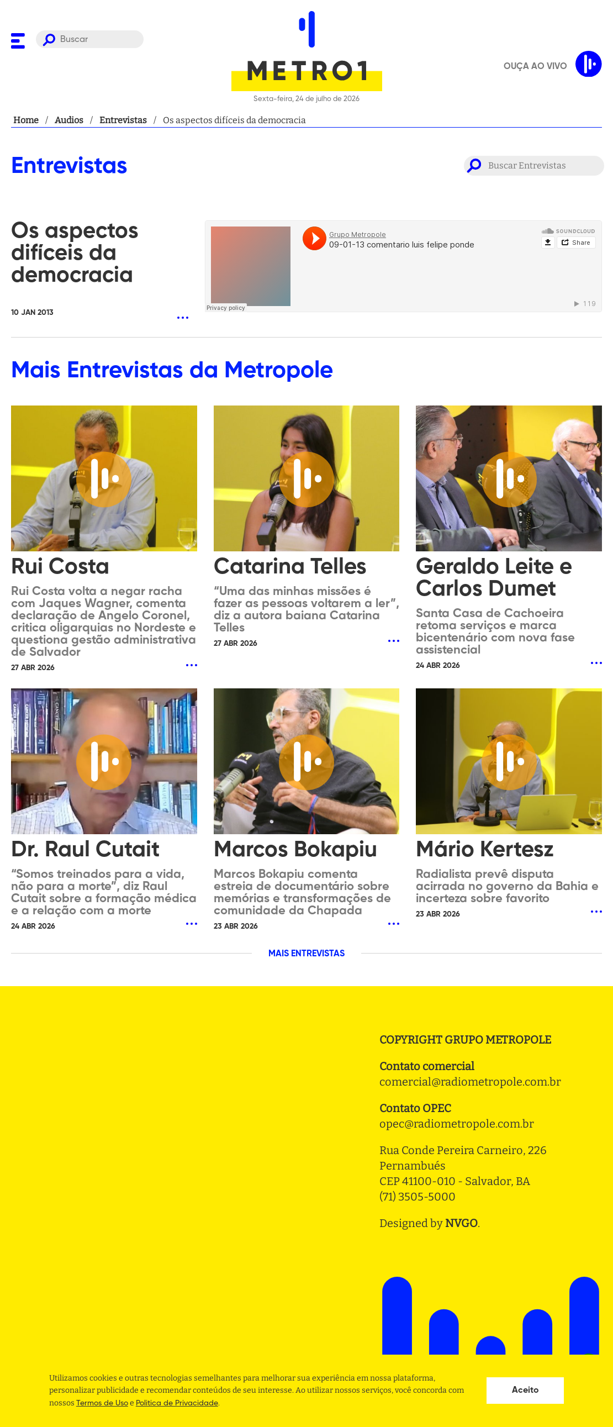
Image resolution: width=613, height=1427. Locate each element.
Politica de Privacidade (177, 1403)
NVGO (461, 1223)
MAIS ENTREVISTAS (306, 954)
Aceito (525, 1390)
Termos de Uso (102, 1403)
